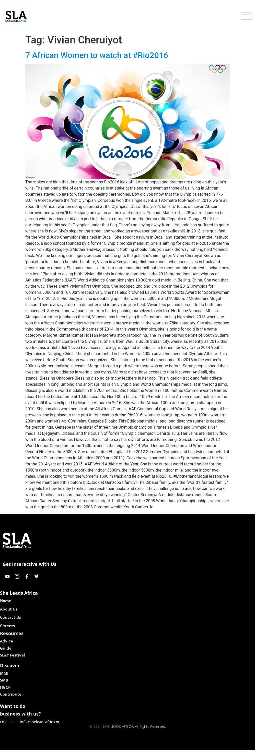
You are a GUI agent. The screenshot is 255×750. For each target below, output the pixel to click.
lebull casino (114, 744)
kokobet (95, 744)
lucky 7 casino (140, 744)
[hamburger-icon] (246, 16)
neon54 (160, 744)
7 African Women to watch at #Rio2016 (96, 55)
